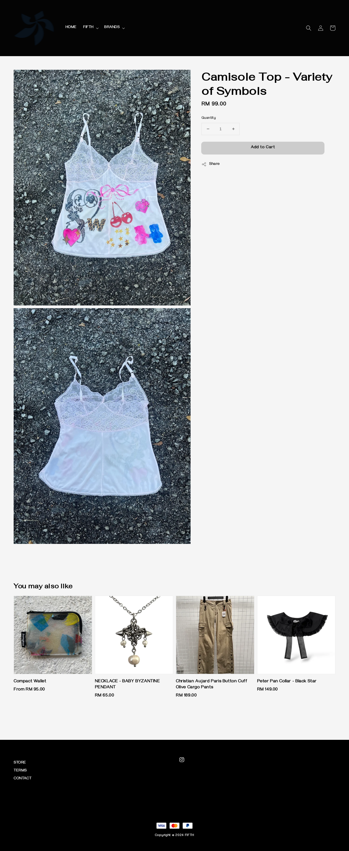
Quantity (208, 118)
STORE (20, 763)
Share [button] (210, 164)
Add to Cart (263, 147)
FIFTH (88, 27)
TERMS (20, 771)
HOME (71, 27)
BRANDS (112, 27)
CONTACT (22, 779)
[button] (309, 28)
